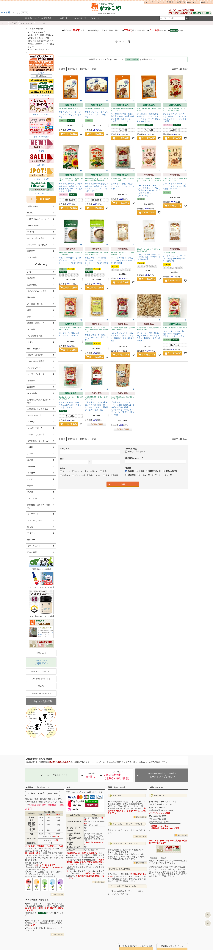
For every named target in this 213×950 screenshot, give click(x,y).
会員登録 (170, 2)
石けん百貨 (32, 552)
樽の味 (30, 492)
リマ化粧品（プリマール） (38, 441)
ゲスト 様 (5, 12)
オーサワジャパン (35, 225)
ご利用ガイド (181, 2)
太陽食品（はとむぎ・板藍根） (38, 506)
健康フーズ (32, 539)
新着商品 (46, 18)
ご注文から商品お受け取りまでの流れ (123, 886)
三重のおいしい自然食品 (37, 409)
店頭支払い (71, 850)
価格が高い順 (84, 69)
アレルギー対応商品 (35, 361)
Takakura (31, 466)
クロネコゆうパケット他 (37, 900)
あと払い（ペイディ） (75, 847)
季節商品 (31, 251)
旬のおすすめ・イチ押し (37, 291)
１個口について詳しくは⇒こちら (43, 793)
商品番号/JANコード (134, 458)
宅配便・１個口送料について (39, 787)
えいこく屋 (32, 498)
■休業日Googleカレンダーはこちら (41, 45)
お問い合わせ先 (156, 787)
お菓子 (30, 272)
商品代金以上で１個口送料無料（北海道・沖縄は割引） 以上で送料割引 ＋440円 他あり (123, 30)
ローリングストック (35, 374)
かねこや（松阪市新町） (80, 855)
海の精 (30, 460)
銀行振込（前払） (70, 843)
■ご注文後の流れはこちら (39, 49)
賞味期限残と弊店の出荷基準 (119, 869)
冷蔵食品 (31, 387)
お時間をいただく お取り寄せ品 (39, 401)
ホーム (3, 23)
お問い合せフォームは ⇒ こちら (163, 801)
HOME (30, 213)
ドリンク (31, 342)
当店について (32, 18)
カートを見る (150, 2)
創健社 (30, 447)
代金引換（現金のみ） (75, 821)
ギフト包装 (32, 257)
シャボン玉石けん (35, 428)
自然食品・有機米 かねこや (160, 804)
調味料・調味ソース (35, 323)
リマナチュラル (34, 546)
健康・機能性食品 (35, 348)
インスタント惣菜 (35, 336)
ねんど (30, 479)
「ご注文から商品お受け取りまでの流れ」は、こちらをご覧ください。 (126, 892)
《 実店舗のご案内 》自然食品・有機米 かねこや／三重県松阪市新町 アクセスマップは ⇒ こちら (168, 860)
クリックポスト (32, 921)
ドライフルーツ (26, 23)
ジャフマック (33, 514)
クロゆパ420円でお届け (37, 245)
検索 (187, 18)
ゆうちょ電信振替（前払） (73, 834)
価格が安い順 (72, 69)
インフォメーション (136, 946)
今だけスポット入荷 (35, 238)
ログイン (24, 12)
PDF (42, 645)
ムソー (30, 454)
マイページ (80, 18)
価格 (62, 458)
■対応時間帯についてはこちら (41, 41)
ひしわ (30, 527)
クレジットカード (73, 828)
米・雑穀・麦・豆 (35, 304)
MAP (171, 810)
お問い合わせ (207, 2)
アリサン (31, 232)
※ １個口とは (41, 76)
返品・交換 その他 (116, 787)
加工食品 (13, 23)
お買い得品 (32, 285)
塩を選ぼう (39, 199)
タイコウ (31, 473)
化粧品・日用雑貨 (35, 355)
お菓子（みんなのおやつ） (38, 219)
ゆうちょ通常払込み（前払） (74, 839)
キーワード (64, 449)
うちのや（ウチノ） (35, 520)
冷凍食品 (31, 380)
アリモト (31, 533)
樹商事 (30, 486)
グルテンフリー (34, 368)
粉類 (29, 310)
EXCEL (50, 645)
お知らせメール (194, 2)
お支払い (70, 787)
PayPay (70, 831)
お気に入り (64, 18)
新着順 (94, 69)
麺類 (29, 317)
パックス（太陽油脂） (36, 434)
